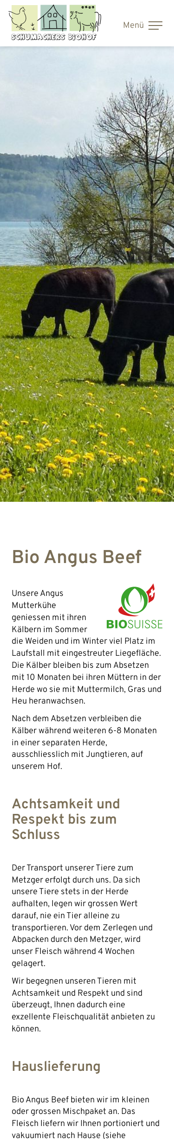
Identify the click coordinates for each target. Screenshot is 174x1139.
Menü (142, 26)
